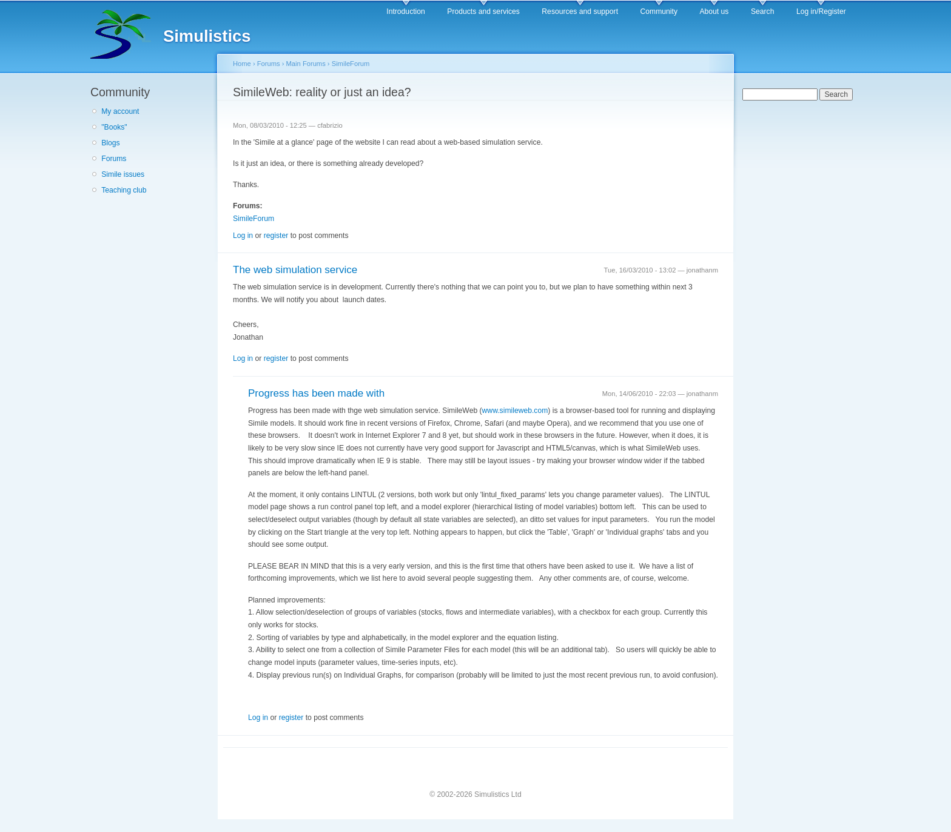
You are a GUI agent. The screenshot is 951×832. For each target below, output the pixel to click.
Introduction (405, 11)
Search (763, 11)
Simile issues (122, 174)
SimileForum (351, 63)
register (276, 235)
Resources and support (580, 11)
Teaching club (123, 190)
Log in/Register (821, 11)
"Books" (114, 127)
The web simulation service (295, 270)
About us (713, 11)
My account (120, 111)
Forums (113, 158)
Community (658, 11)
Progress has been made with (316, 393)
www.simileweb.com (515, 410)
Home (242, 63)
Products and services (483, 11)
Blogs (110, 143)
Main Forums (306, 63)
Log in (243, 235)
